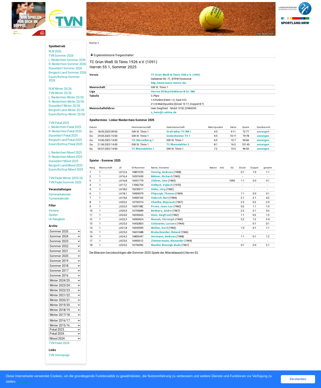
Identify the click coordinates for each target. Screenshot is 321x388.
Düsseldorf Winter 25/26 (64, 105)
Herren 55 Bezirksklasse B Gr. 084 (173, 91)
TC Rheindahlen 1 (143, 148)
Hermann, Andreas (163, 236)
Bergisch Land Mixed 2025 (66, 165)
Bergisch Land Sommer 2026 (67, 72)
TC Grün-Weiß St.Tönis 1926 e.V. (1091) (175, 74)
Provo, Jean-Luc (162, 206)
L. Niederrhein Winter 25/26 (66, 97)
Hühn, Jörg (158, 189)
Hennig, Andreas (162, 172)
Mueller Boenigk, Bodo (166, 245)
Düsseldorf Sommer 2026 (65, 68)
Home (93, 43)
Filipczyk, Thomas (163, 193)
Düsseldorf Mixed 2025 (63, 161)
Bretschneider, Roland (165, 232)
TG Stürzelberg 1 (143, 140)
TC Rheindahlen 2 (177, 144)
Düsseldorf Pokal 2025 (63, 135)
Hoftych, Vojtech (162, 184)
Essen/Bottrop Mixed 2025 (66, 169)
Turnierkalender (59, 198)
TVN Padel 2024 (59, 343)
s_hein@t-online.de (163, 112)
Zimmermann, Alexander (167, 240)
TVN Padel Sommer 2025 (65, 182)
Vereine (54, 210)
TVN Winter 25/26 (60, 93)
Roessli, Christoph (163, 219)
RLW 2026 (55, 51)
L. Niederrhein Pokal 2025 (65, 127)
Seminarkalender (60, 194)
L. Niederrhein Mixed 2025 (65, 152)
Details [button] (23, 382)
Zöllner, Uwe (159, 180)
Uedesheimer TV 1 (178, 135)
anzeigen (263, 131)
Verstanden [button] (298, 379)
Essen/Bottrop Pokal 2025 (66, 144)
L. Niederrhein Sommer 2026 (67, 60)
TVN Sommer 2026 (61, 55)
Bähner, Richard (161, 176)
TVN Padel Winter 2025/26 (66, 178)
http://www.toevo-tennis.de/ (168, 82)
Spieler (53, 214)
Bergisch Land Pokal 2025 (65, 139)
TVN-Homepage (59, 355)
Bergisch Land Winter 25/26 (66, 110)
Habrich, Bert (160, 197)
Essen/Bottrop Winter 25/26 (67, 114)
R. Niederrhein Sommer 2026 (67, 64)
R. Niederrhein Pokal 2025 (65, 131)
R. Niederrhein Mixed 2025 (65, 156)
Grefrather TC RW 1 (178, 131)
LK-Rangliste (57, 219)
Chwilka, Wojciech (163, 202)
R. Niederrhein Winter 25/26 (66, 101)
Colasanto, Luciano (163, 223)
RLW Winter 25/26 (60, 88)
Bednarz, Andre (161, 210)
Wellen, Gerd (159, 227)
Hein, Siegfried (161, 214)
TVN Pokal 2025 (59, 122)
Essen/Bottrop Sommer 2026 (64, 78)
